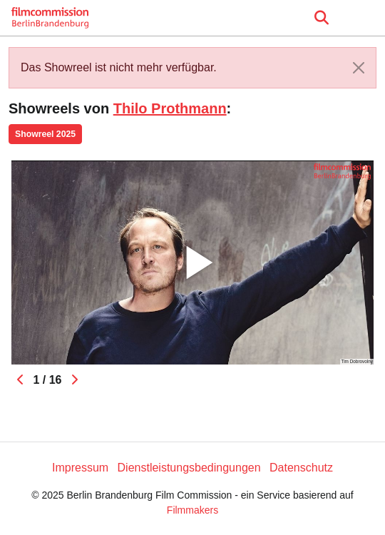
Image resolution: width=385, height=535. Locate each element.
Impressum (80, 468)
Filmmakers (192, 510)
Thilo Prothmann (170, 108)
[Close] (359, 68)
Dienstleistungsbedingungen (189, 468)
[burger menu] (364, 18)
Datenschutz (301, 468)
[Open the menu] (321, 18)
